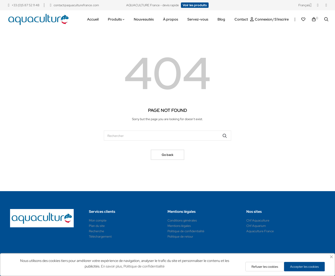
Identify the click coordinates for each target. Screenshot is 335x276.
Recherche (96, 231)
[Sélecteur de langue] (305, 5)
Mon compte (98, 220)
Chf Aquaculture (257, 220)
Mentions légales (179, 226)
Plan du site (97, 226)
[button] (195, 5)
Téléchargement (100, 236)
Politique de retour (180, 236)
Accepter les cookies (304, 267)
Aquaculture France (260, 231)
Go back (167, 155)
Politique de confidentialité (186, 231)
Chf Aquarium (256, 226)
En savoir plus (111, 266)
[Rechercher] (167, 136)
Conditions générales (182, 220)
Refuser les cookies (264, 267)
